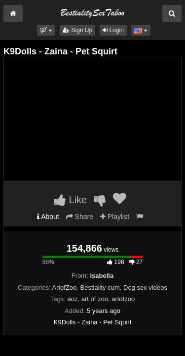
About (48, 217)
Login (113, 30)
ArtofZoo (64, 287)
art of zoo (94, 299)
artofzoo (123, 299)
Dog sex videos (145, 287)
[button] (46, 30)
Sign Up (77, 30)
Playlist (114, 217)
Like (70, 199)
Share (79, 217)
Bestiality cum (100, 287)
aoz (73, 299)
